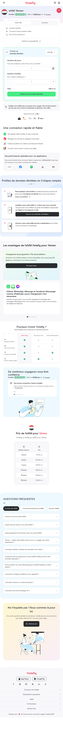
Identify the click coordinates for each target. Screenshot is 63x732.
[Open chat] (59, 10)
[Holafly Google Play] (39, 679)
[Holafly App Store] (24, 679)
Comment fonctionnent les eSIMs (33, 508)
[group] (31, 516)
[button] (3, 3)
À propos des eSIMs (11, 508)
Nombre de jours (14, 60)
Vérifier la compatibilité (21, 196)
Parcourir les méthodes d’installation (37, 214)
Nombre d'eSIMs (14, 74)
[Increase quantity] (53, 82)
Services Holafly (54, 508)
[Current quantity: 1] (31, 82)
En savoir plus (19, 388)
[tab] (18, 23)
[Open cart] (55, 3)
